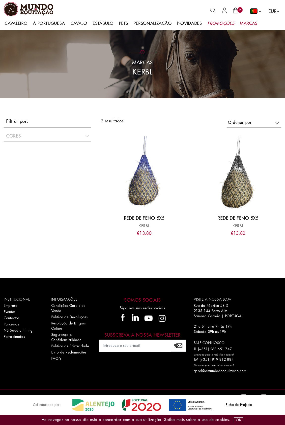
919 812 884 (223, 359)
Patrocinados (14, 336)
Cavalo (79, 23)
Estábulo (103, 23)
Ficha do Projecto (239, 404)
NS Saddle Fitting (18, 330)
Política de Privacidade (70, 346)
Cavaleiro (16, 23)
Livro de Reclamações (68, 352)
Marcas (248, 23)
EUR (272, 11)
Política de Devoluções (69, 317)
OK (238, 420)
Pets (123, 23)
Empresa (11, 305)
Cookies (222, 420)
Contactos (11, 318)
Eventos (10, 312)
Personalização (152, 23)
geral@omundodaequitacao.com (220, 371)
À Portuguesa (49, 23)
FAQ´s (56, 358)
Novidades (189, 23)
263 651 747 (221, 349)
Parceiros (11, 324)
